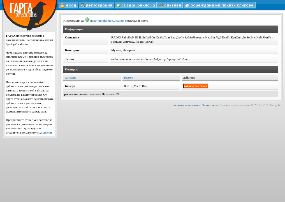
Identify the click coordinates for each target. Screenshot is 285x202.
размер (128, 77)
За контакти (209, 105)
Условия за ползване (186, 105)
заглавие (70, 77)
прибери (46, 132)
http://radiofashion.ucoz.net (104, 20)
